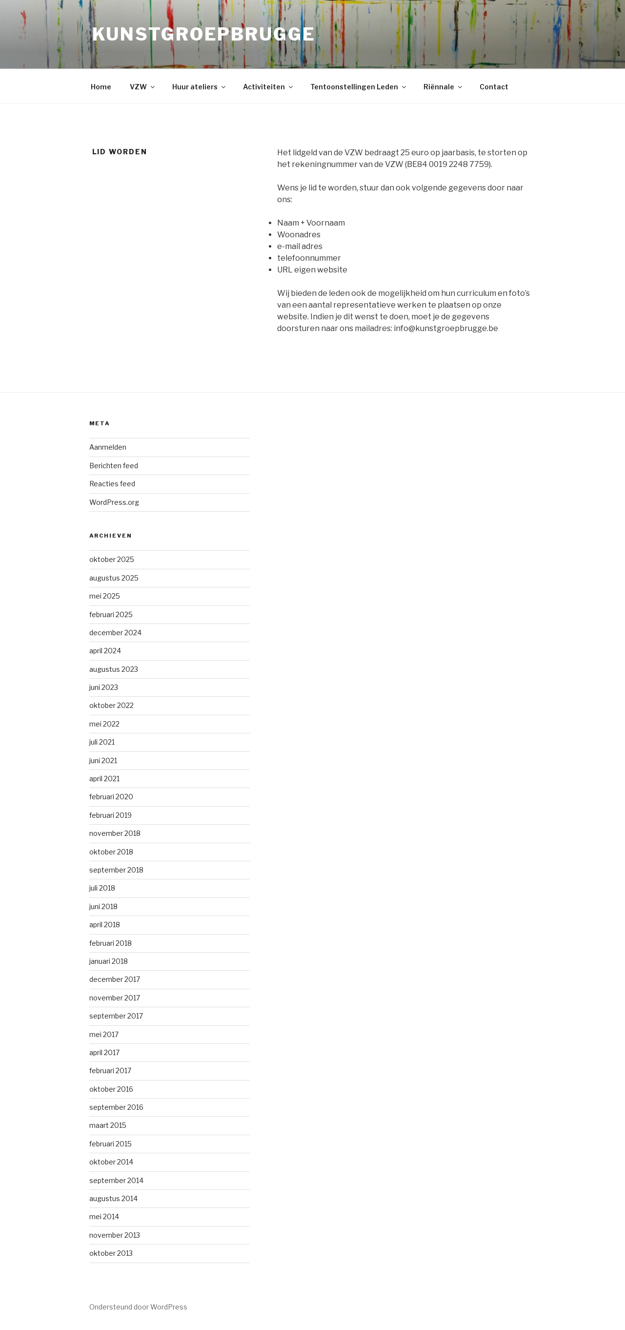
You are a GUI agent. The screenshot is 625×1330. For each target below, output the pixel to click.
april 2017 (104, 1052)
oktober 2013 (111, 1253)
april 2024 (105, 650)
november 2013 (114, 1235)
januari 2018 (108, 961)
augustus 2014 (113, 1198)
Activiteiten (268, 87)
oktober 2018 (111, 852)
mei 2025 (104, 596)
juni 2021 (103, 760)
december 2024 (115, 632)
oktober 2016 (111, 1089)
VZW (143, 87)
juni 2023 (103, 687)
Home (101, 87)
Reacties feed (112, 483)
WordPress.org (114, 502)
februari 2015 (110, 1144)
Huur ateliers (199, 87)
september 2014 (116, 1180)
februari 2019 (110, 815)
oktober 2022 (111, 705)
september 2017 (116, 1016)
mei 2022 (104, 724)
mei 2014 (104, 1216)
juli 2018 (102, 888)
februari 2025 (111, 614)
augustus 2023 (113, 669)
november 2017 (114, 998)
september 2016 (116, 1107)
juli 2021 (102, 742)
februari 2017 (110, 1070)
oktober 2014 (111, 1162)
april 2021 (104, 778)
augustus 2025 (114, 578)
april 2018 (104, 924)
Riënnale (443, 87)
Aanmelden (107, 447)
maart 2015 (107, 1125)
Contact (494, 87)
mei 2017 (104, 1034)
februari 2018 (110, 943)
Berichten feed (113, 465)
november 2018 (115, 833)
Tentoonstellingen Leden (358, 87)
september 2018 (116, 870)
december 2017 (114, 979)
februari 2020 (111, 796)
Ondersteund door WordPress (138, 1307)
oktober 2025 (111, 559)
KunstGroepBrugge (204, 34)
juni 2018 (103, 906)
